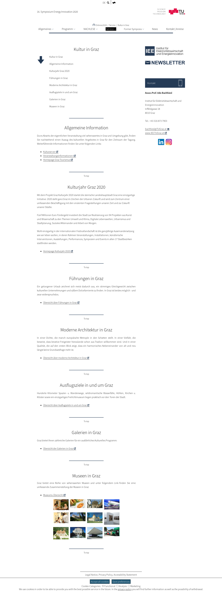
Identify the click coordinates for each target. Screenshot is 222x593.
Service (111, 29)
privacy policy (125, 589)
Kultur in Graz (123, 25)
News (155, 29)
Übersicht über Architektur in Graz (64, 357)
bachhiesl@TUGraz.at (155, 128)
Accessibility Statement (125, 574)
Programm (68, 29)
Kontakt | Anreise (175, 29)
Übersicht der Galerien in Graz (58, 448)
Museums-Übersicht (53, 495)
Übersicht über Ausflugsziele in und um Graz (64, 405)
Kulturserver (49, 151)
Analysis (121, 586)
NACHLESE (91, 29)
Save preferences (121, 581)
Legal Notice (91, 574)
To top (86, 175)
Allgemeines (45, 29)
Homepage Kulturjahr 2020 (56, 251)
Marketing (134, 586)
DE (104, 2)
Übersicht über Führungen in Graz (60, 302)
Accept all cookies (100, 581)
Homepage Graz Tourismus (56, 159)
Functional (108, 586)
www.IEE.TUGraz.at (154, 132)
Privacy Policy (106, 574)
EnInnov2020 (100, 25)
